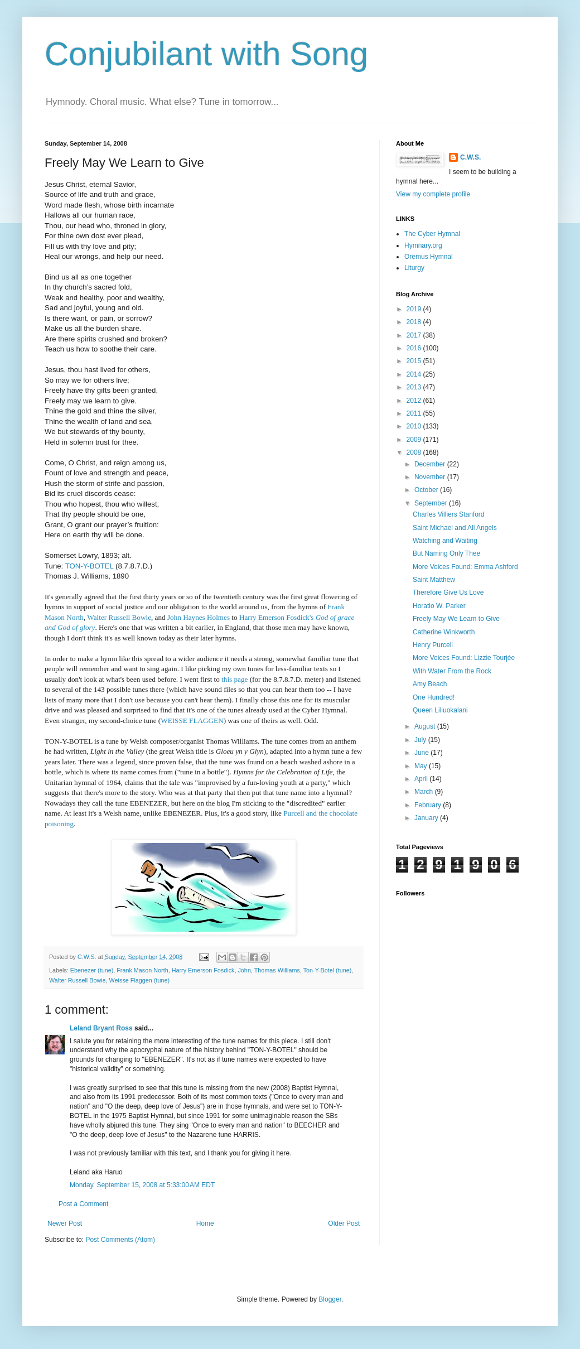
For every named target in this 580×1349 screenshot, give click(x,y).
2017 (415, 335)
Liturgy (414, 268)
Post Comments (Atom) (120, 1240)
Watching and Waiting (445, 541)
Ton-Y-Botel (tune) (327, 970)
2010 (415, 426)
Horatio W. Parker (439, 606)
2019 (415, 309)
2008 (415, 452)
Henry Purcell (433, 645)
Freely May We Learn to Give (456, 619)
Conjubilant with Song (206, 54)
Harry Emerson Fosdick (203, 970)
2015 (415, 361)
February (428, 805)
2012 (415, 400)
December (430, 464)
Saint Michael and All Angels (455, 528)
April (421, 779)
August (425, 726)
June (422, 753)
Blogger (329, 1299)
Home (205, 1223)
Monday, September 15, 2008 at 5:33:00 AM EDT (142, 1185)
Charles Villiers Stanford (449, 514)
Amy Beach (430, 684)
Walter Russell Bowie (77, 980)
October (427, 490)
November (430, 477)
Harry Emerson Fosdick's (276, 617)
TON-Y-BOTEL (89, 566)
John (244, 970)
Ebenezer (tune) (91, 970)
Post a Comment (83, 1204)
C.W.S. (470, 157)
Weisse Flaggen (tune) (139, 980)
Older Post (344, 1223)
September (431, 503)
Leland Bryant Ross (101, 1028)
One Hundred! (434, 697)
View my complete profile (433, 194)
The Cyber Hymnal (432, 234)
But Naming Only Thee (446, 553)
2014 (415, 374)
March (424, 792)
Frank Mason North (142, 970)
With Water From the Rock (452, 671)
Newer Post (64, 1223)
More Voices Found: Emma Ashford (465, 567)
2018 (415, 322)
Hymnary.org (423, 245)
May (421, 766)
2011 (415, 413)
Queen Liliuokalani (440, 710)
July (421, 740)
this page (234, 679)
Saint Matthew (434, 580)
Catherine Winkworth (444, 632)
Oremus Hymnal (428, 257)
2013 (415, 387)
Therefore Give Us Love (448, 592)
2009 (415, 440)
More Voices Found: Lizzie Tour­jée (464, 658)
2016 (415, 348)
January (427, 818)
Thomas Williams (277, 970)
